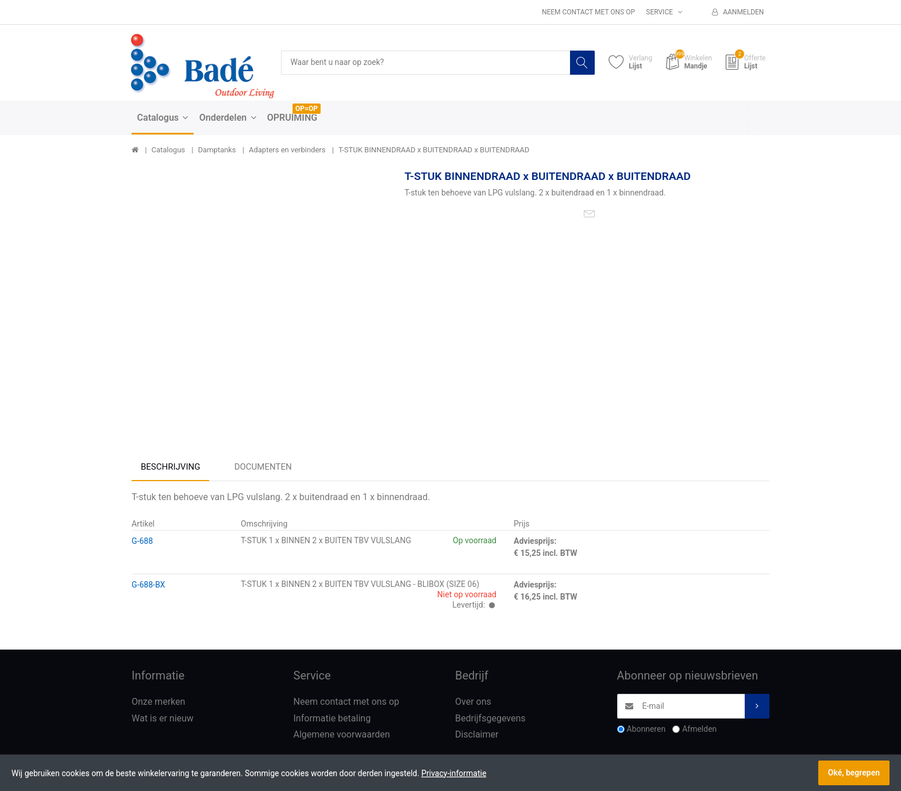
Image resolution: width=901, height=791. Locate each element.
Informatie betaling (332, 718)
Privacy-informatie (453, 773)
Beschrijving (170, 467)
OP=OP (306, 109)
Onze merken (158, 701)
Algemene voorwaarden (342, 734)
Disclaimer (476, 734)
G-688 (142, 541)
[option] (259, 297)
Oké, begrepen (854, 772)
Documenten (263, 467)
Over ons (473, 701)
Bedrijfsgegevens (490, 718)
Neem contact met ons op (588, 12)
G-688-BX (148, 584)
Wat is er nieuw (163, 718)
